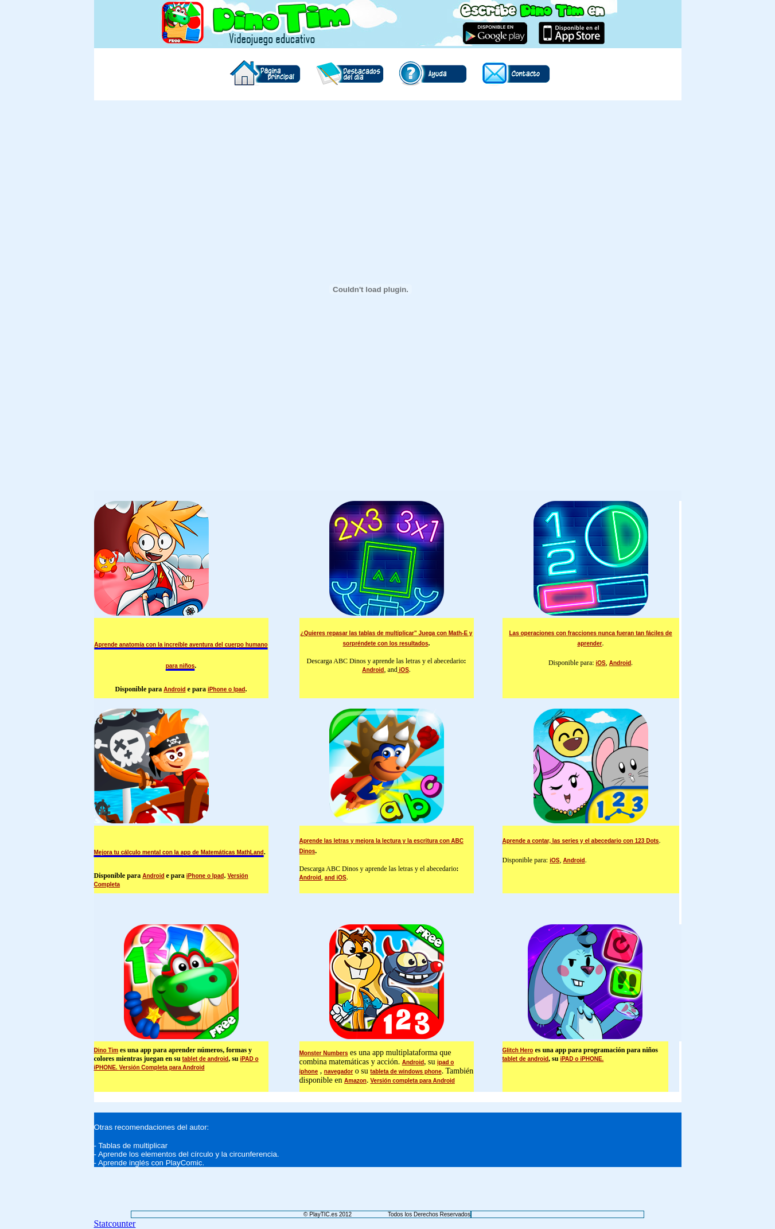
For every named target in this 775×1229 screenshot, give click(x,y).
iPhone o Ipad (227, 689)
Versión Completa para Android (161, 1067)
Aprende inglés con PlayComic (150, 1162)
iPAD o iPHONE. (581, 1059)
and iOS (335, 877)
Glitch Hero (518, 1050)
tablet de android (205, 1059)
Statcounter (115, 1223)
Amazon (355, 1081)
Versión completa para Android (412, 1081)
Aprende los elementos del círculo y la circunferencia (187, 1154)
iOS (403, 670)
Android (174, 689)
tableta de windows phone (405, 1071)
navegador (338, 1071)
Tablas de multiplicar (133, 1145)
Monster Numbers (323, 1053)
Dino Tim (106, 1050)
